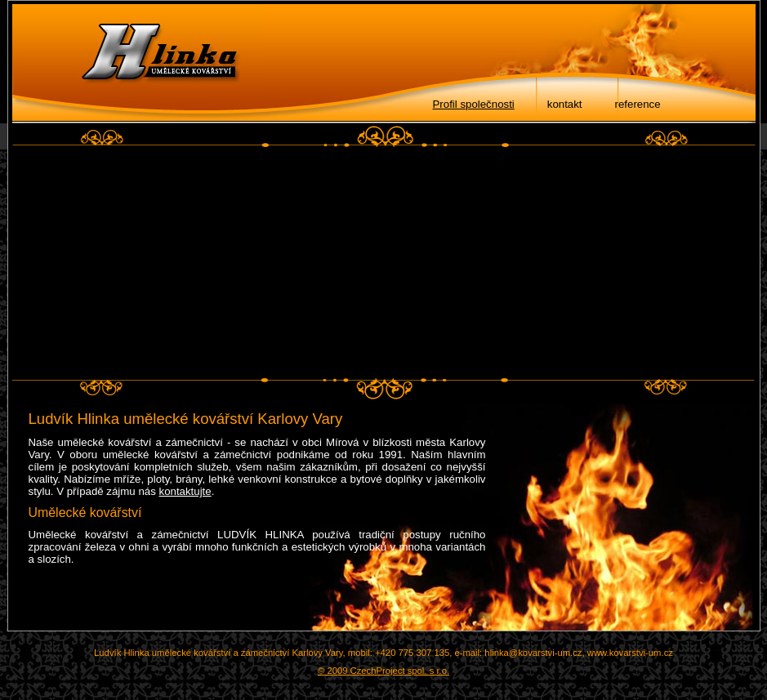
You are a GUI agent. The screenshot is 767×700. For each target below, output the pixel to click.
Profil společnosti (474, 104)
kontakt (564, 104)
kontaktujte (185, 491)
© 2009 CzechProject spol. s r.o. (383, 670)
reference (638, 104)
